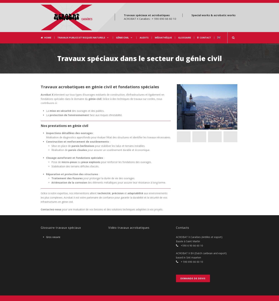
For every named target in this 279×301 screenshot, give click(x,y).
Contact (204, 37)
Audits (144, 37)
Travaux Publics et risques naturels (81, 37)
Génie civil (122, 37)
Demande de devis (193, 278)
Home (46, 37)
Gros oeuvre (53, 237)
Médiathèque (163, 37)
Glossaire (184, 37)
